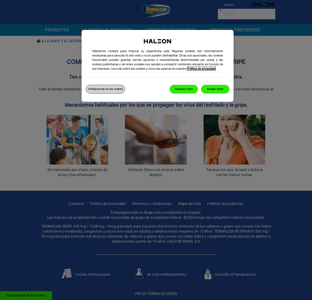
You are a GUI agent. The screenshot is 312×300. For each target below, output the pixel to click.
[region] (158, 66)
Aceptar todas (215, 89)
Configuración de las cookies (105, 89)
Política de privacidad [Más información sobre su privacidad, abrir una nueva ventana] (201, 68)
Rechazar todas (184, 89)
